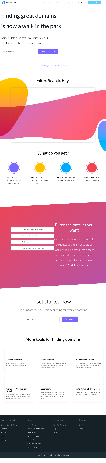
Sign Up (3, 440)
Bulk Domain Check (85, 359)
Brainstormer (47, 388)
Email (81, 425)
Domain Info (31, 432)
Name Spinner (47, 359)
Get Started (95, 3)
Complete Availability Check (16, 389)
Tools (74, 3)
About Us (82, 429)
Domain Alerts (32, 440)
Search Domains (49, 3)
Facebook (56, 432)
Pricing (67, 3)
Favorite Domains (59, 425)
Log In (3, 436)
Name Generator (14, 359)
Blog (54, 429)
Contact (81, 3)
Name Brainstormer (34, 447)
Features (60, 3)
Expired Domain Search (9, 425)
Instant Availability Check (88, 388)
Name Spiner (31, 425)
